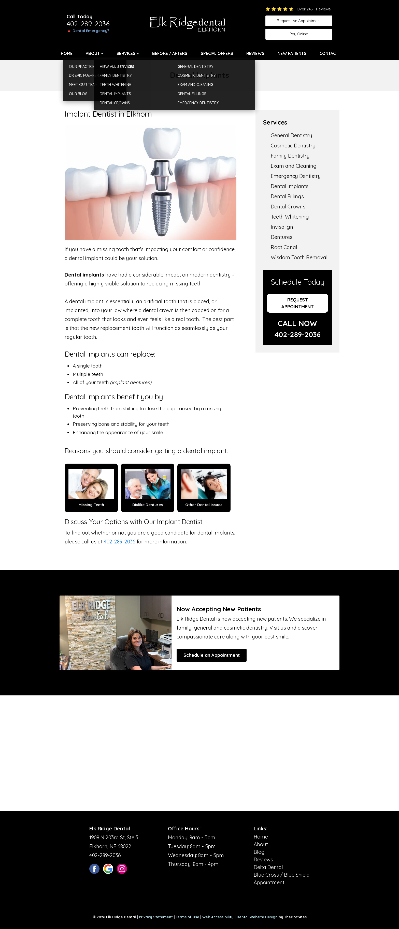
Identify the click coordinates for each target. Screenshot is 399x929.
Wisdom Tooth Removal (299, 257)
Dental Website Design (257, 917)
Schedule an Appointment (211, 655)
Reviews (255, 53)
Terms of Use (187, 917)
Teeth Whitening (290, 217)
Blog (259, 852)
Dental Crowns (288, 206)
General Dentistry (291, 135)
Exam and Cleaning (294, 166)
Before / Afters (169, 53)
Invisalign (282, 227)
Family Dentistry (290, 156)
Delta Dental (268, 867)
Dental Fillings (287, 196)
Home (67, 53)
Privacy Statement (156, 917)
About (93, 53)
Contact (329, 53)
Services (126, 53)
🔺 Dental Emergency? (88, 30)
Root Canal (284, 247)
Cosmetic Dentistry (293, 145)
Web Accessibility (218, 917)
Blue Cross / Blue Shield (282, 875)
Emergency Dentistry (296, 176)
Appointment (269, 882)
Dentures (281, 237)
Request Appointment (297, 303)
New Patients (292, 53)
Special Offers (217, 53)
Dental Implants (289, 186)
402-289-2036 (88, 23)
